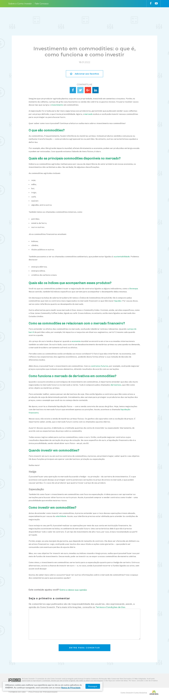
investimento (57, 105)
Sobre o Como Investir (20, 3)
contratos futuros (99, 366)
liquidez (117, 301)
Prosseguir (155, 686)
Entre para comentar (84, 648)
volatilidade (61, 516)
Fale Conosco (42, 3)
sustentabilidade (122, 256)
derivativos (116, 385)
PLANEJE (51, 16)
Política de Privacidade (43, 692)
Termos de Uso (17, 692)
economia (76, 341)
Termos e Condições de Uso (110, 607)
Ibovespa (133, 288)
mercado (88, 114)
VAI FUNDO (113, 16)
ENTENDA (67, 16)
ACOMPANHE (100, 16)
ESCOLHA (82, 16)
